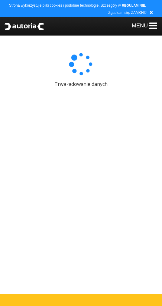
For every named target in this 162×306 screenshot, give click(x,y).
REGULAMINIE (133, 5)
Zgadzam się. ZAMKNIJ (127, 13)
